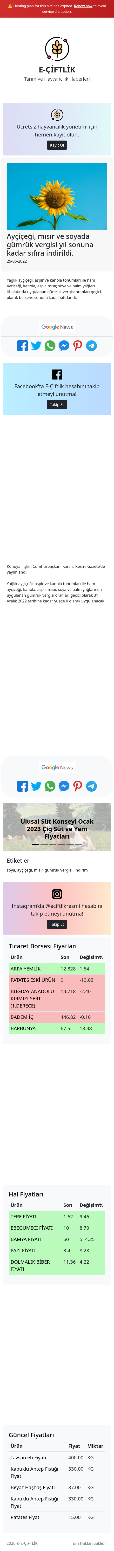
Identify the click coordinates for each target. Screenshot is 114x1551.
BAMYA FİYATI (26, 1239)
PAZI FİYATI (23, 1250)
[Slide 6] (78, 844)
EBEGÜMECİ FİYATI (32, 1228)
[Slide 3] (52, 844)
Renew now (83, 6)
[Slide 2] (44, 844)
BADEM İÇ (22, 1017)
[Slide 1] (35, 844)
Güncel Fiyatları (31, 1435)
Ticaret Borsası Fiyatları (43, 946)
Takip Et (57, 404)
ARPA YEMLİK (26, 968)
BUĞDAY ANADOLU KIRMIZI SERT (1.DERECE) (32, 998)
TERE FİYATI (24, 1216)
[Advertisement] (57, 485)
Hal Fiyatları (26, 1194)
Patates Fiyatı (25, 1517)
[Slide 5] (70, 844)
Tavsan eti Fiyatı (28, 1457)
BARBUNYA (23, 1028)
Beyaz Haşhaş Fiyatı (33, 1487)
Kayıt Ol (57, 145)
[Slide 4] (61, 844)
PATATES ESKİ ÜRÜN (33, 980)
